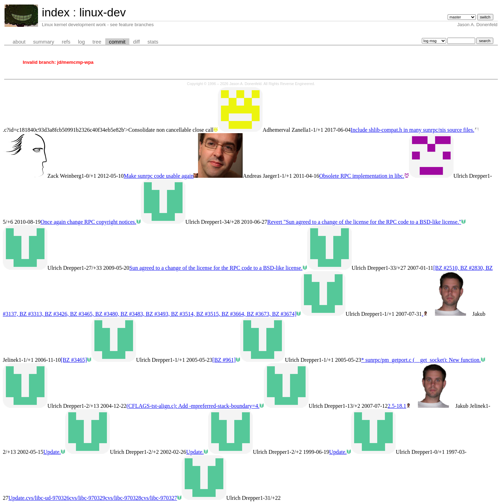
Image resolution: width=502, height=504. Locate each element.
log (81, 42)
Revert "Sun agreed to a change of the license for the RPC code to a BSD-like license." (364, 222)
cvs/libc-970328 (123, 498)
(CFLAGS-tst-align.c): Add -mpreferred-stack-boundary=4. (193, 406)
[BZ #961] (224, 360)
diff (136, 42)
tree (96, 42)
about (19, 42)
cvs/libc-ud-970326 (47, 498)
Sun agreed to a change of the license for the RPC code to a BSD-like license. (216, 268)
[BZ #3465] (74, 360)
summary (43, 42)
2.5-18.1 (397, 406)
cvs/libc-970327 (159, 498)
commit (117, 42)
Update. (52, 452)
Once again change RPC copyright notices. (88, 222)
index (56, 12)
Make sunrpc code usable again (159, 176)
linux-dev (102, 12)
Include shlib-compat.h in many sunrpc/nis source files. (412, 130)
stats (152, 42)
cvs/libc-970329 (87, 498)
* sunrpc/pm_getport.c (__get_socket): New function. (421, 360)
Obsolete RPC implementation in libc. (361, 176)
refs (66, 42)
